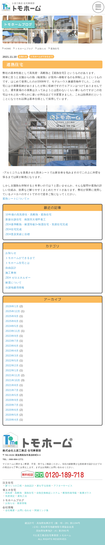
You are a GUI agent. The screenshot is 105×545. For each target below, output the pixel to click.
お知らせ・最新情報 (16, 503)
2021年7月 (12, 390)
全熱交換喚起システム (48, 493)
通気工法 (22, 496)
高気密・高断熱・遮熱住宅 (19, 493)
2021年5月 (12, 395)
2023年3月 (12, 355)
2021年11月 (12, 375)
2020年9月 (12, 400)
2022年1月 (12, 370)
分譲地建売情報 (14, 287)
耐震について (13, 282)
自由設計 (10, 267)
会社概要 (10, 510)
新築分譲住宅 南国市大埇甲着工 (25, 219)
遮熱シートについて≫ (16, 198)
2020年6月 (12, 410)
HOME (7, 48)
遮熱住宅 (55, 48)
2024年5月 (12, 326)
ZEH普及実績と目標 (17, 234)
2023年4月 (12, 350)
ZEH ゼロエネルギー (18, 277)
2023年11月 (12, 331)
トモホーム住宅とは (17, 263)
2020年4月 (12, 419)
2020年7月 (12, 405)
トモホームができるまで (41, 57)
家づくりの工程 (13, 485)
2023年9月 (12, 336)
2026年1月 (12, 306)
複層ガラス (85, 493)
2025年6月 (12, 321)
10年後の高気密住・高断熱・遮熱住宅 (28, 214)
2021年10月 (12, 380)
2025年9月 (12, 316)
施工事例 (10, 272)
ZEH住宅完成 (13, 229)
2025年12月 (12, 311)
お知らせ (41, 48)
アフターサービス (63, 485)
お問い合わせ (24, 510)
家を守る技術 (44, 485)
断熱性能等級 (70, 493)
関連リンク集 (41, 510)
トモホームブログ (24, 48)
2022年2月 (12, 365)
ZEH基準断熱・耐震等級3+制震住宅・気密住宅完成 (36, 224)
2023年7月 (12, 340)
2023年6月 (12, 345)
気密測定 (10, 496)
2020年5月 (12, 414)
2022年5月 (12, 360)
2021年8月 (12, 385)
